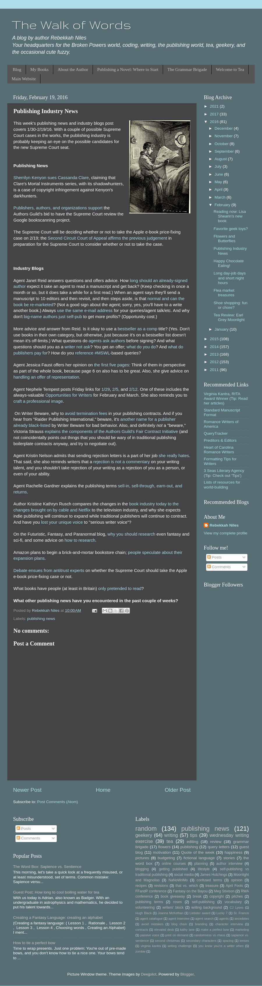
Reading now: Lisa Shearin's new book (230, 216)
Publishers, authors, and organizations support (57, 208)
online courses (174, 864)
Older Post (178, 790)
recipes (141, 886)
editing (192, 841)
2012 (215, 362)
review (216, 841)
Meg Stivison (224, 891)
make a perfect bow (215, 929)
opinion (236, 880)
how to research (80, 540)
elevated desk (164, 929)
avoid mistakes (152, 924)
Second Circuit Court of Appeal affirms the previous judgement (107, 238)
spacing (228, 940)
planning (201, 864)
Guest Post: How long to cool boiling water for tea (56, 892)
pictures (142, 858)
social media (184, 875)
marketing (242, 929)
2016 (215, 122)
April (219, 189)
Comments (219, 567)
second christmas (167, 940)
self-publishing (203, 902)
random (146, 828)
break (197, 896)
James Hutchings (213, 875)
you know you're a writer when (221, 946)
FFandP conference (151, 891)
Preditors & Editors (220, 440)
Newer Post (27, 790)
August (221, 159)
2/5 (115, 389)
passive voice (149, 935)
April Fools (234, 886)
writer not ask (77, 347)
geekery (143, 835)
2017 (215, 114)
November (224, 136)
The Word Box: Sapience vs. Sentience (47, 866)
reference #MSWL (92, 353)
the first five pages (111, 365)
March (220, 197)
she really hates (174, 455)
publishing (189, 847)
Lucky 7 (222, 913)
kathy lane (187, 929)
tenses (244, 940)
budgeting (166, 858)
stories (229, 858)
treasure (212, 886)
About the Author (73, 69)
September (225, 151)
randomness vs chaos (209, 935)
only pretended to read (119, 588)
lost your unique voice (62, 522)
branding (201, 924)
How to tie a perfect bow (34, 943)
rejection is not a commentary (121, 461)
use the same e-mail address (85, 310)
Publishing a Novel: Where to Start (127, 69)
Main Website (24, 78)
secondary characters (201, 940)
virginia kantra (151, 946)
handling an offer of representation (46, 377)
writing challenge (180, 946)
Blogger (187, 974)
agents (224, 918)
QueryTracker (216, 433)
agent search (204, 918)
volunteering (145, 907)
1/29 (106, 389)
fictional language (199, 858)
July (219, 166)
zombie (140, 951)
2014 (215, 347)
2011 (215, 370)
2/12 (133, 389)
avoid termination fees (86, 413)
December (224, 128)
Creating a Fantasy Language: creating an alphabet (58, 917)
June (219, 174)
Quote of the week (198, 852)
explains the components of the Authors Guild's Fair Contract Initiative (111, 431)
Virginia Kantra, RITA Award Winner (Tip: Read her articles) (226, 398)
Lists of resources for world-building (222, 484)
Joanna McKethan (170, 913)
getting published (173, 869)
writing (171, 835)
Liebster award (200, 913)
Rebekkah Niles (224, 525)
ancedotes (241, 918)
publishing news (41, 618)
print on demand (176, 935)
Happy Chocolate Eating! (229, 263)
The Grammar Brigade (187, 69)
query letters (219, 847)
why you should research (131, 534)
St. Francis (241, 913)
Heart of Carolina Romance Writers (219, 449)
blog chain (179, 924)
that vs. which (187, 886)
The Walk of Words (71, 24)
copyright (216, 896)
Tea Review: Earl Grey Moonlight (229, 317)
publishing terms (149, 902)
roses (177, 902)
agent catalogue (151, 918)
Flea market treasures (224, 292)
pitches (237, 896)
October (222, 144)
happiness (233, 852)
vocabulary (233, 902)
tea (170, 841)
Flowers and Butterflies (225, 238)
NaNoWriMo (178, 880)
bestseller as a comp (137, 329)
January (222, 329)
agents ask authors (106, 340)
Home (103, 790)
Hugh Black (143, 913)
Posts (214, 557)
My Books (39, 69)
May (219, 182)
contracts (141, 929)
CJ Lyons (236, 907)
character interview (229, 924)
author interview (229, 864)
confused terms (209, 880)
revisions (161, 886)
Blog (17, 69)
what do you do (141, 347)
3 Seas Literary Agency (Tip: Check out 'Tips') (224, 472)
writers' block (172, 907)
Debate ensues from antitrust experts (48, 570)
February (223, 205)
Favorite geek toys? (231, 229)
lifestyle (204, 869)
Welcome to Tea (230, 69)
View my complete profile (225, 533)
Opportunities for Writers (68, 395)
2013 (215, 354)
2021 (215, 106)
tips (193, 835)
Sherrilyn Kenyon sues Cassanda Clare (51, 177)
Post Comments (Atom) (57, 802)
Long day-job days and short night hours (230, 278)
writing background (206, 907)
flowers (164, 847)
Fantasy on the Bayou (190, 891)
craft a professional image (38, 401)
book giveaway (173, 896)
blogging (142, 869)
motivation (162, 852)
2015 (215, 339)
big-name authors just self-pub (53, 316)
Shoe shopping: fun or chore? (230, 305)
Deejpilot (148, 974)
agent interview (179, 918)
